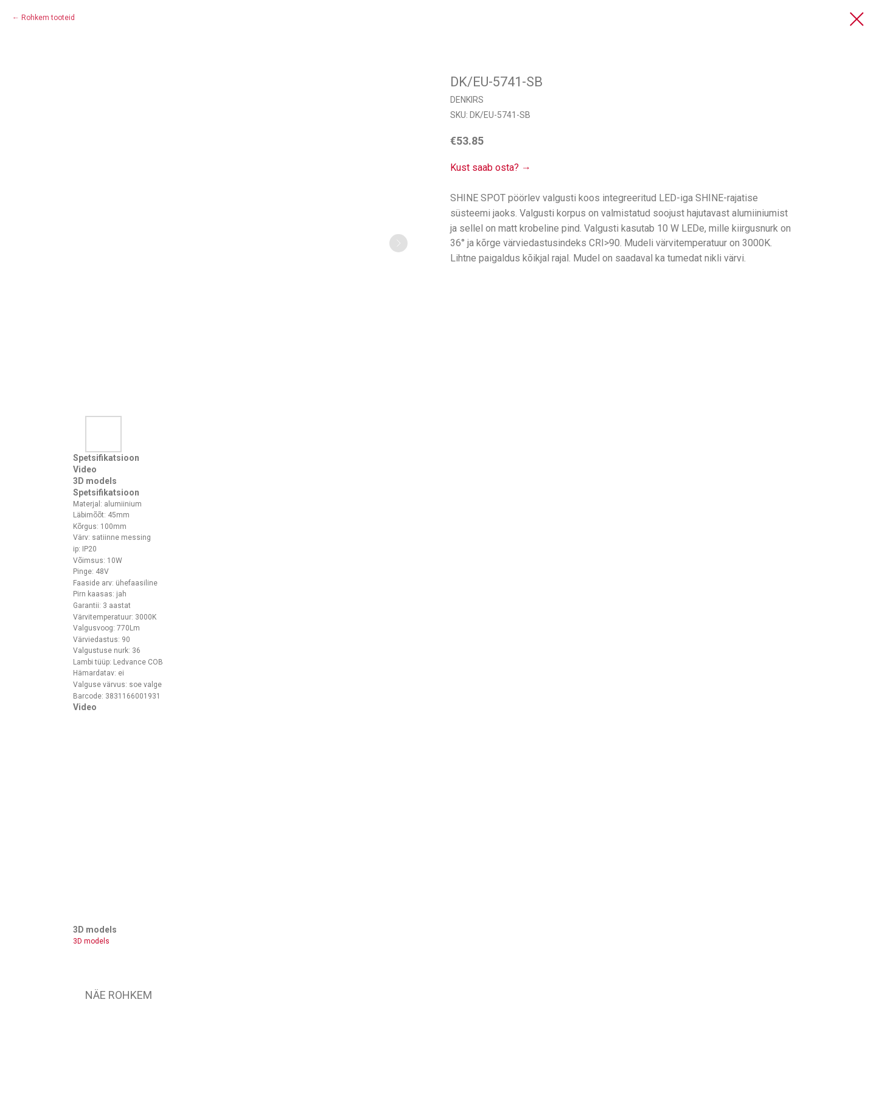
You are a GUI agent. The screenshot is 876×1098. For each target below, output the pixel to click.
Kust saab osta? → (490, 167)
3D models (91, 941)
